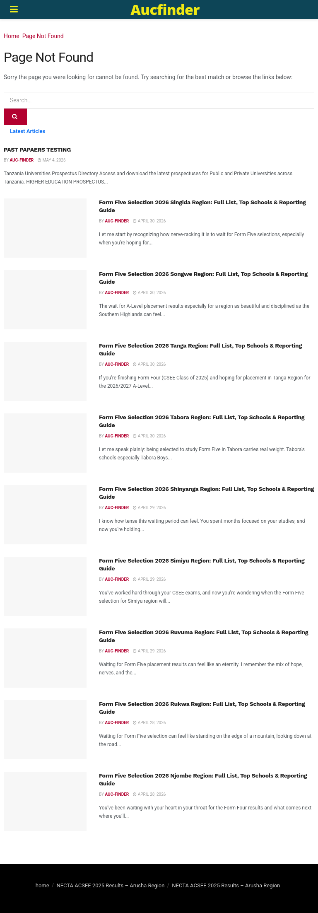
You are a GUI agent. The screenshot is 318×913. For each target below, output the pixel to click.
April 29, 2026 (149, 507)
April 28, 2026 (149, 722)
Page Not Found (43, 36)
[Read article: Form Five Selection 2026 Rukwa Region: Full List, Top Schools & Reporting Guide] (45, 729)
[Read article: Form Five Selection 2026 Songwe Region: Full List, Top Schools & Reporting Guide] (45, 299)
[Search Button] (15, 117)
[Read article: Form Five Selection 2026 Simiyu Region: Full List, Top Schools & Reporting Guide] (45, 586)
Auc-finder (22, 160)
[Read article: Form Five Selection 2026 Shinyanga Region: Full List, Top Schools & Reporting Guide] (45, 514)
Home (11, 36)
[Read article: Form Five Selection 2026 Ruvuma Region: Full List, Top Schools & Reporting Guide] (45, 658)
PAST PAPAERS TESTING (37, 149)
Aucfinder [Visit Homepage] (164, 9)
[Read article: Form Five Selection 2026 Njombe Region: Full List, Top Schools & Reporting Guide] (45, 801)
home (42, 885)
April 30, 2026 (149, 221)
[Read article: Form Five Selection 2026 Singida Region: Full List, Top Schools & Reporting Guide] (45, 228)
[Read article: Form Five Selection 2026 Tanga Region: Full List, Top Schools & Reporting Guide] (45, 371)
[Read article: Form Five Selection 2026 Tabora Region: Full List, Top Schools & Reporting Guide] (45, 443)
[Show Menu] (14, 9)
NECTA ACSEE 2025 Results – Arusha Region (110, 885)
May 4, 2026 (51, 160)
